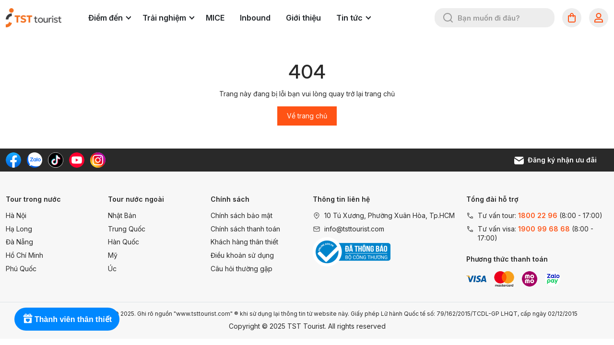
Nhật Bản (122, 215)
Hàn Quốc (123, 242)
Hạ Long (19, 229)
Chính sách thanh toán (245, 229)
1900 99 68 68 (544, 229)
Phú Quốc (21, 268)
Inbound (255, 18)
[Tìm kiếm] (448, 17)
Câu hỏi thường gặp (241, 268)
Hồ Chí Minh (24, 255)
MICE (215, 18)
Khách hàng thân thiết (244, 242)
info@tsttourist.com (354, 229)
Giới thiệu (303, 18)
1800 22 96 (537, 215)
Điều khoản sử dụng (242, 255)
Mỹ (113, 255)
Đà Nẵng (19, 242)
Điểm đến (109, 18)
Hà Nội (16, 215)
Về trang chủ (307, 116)
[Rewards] (66, 319)
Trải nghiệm (168, 18)
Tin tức (353, 18)
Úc (112, 268)
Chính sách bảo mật (241, 215)
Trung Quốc (126, 229)
